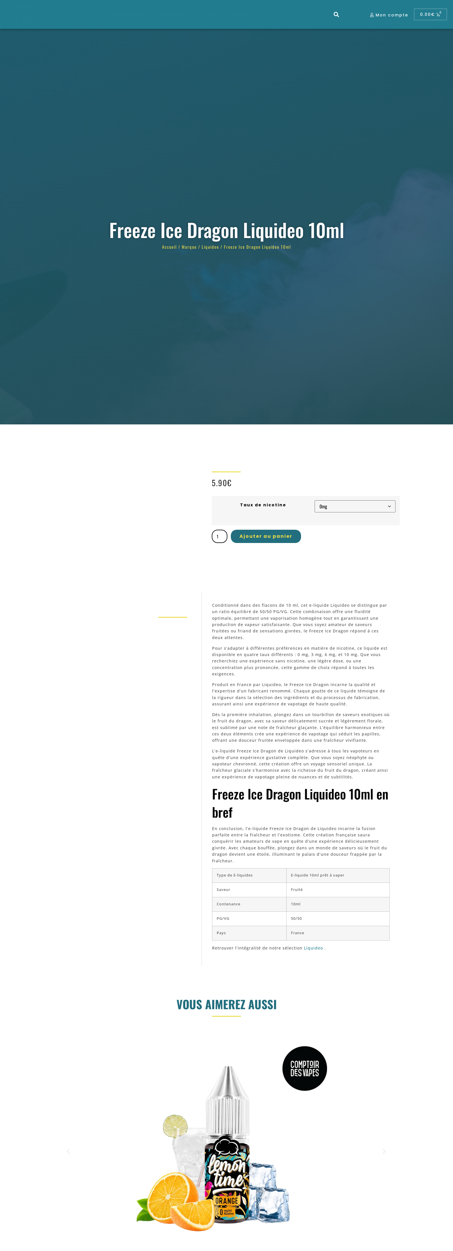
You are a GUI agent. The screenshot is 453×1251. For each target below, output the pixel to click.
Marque (189, 247)
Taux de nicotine (263, 505)
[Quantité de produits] (219, 536)
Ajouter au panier (266, 536)
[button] (336, 14)
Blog (287, 14)
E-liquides (209, 14)
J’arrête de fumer (127, 14)
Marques (315, 14)
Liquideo (210, 247)
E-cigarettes (172, 14)
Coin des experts (251, 14)
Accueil (169, 247)
